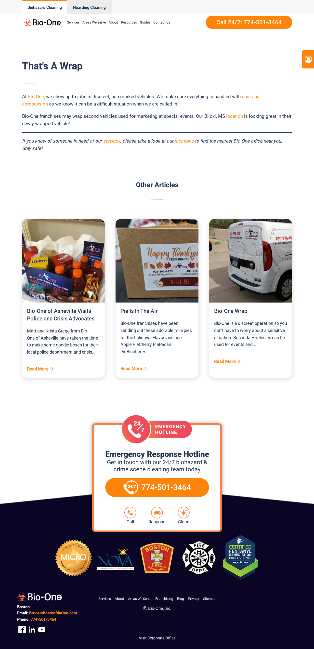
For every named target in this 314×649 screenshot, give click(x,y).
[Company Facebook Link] (22, 629)
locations (184, 141)
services (111, 141)
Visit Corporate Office (157, 638)
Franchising (164, 599)
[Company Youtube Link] (41, 629)
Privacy (193, 599)
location (234, 116)
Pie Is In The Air (139, 311)
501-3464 (43, 619)
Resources (129, 22)
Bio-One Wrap (230, 311)
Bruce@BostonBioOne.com (53, 613)
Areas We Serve (94, 22)
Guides (145, 22)
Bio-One (36, 96)
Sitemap (209, 599)
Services (73, 22)
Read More (38, 368)
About (113, 22)
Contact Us (161, 22)
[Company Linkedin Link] (32, 629)
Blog (180, 599)
